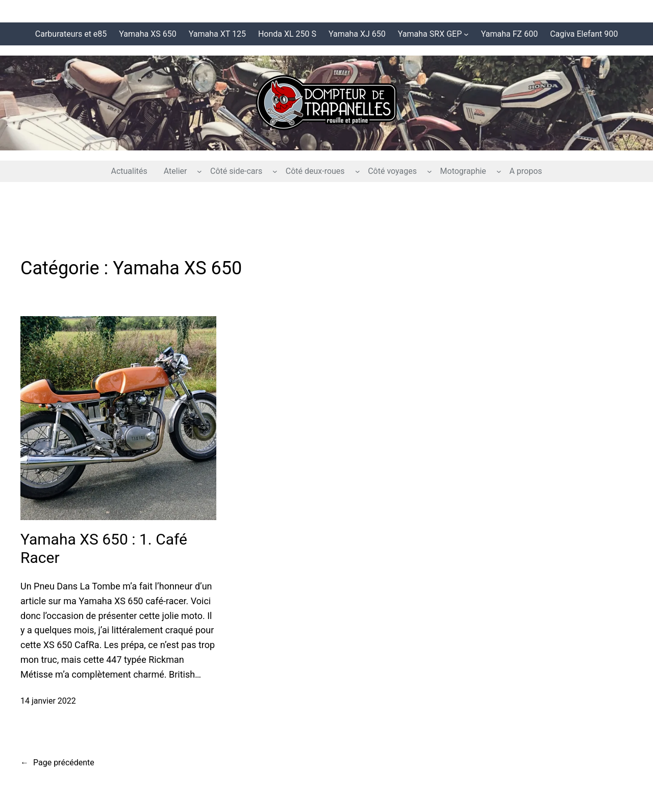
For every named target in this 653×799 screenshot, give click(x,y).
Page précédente (57, 762)
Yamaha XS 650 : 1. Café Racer (103, 548)
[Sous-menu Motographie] (498, 171)
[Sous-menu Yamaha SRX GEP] (466, 34)
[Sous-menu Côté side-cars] (275, 171)
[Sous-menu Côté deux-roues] (357, 171)
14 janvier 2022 (48, 701)
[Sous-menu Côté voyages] (429, 171)
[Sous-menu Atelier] (199, 171)
